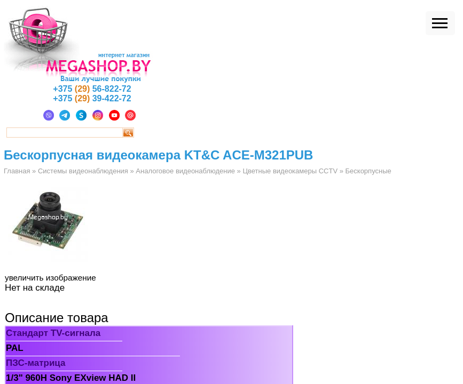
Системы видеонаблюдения (83, 171)
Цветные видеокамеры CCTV (290, 171)
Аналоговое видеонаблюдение (185, 171)
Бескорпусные (368, 171)
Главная (17, 171)
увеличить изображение (50, 277)
